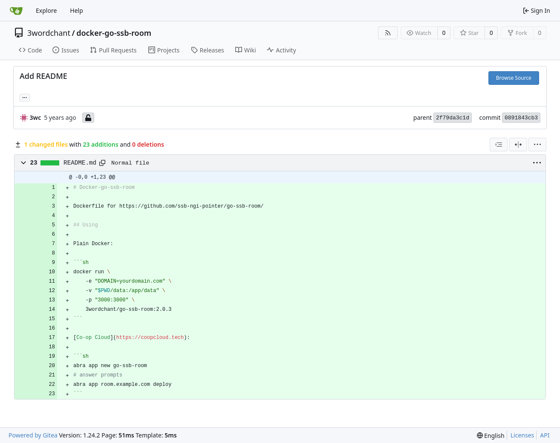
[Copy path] (102, 163)
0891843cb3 (521, 118)
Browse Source (513, 77)
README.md (80, 162)
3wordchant (48, 33)
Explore (46, 10)
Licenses (522, 435)
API (544, 435)
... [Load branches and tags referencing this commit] (24, 97)
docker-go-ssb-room (113, 33)
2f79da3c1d (452, 118)
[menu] (537, 144)
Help (76, 10)
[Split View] (518, 144)
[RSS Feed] (388, 32)
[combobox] (499, 144)
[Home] (16, 10)
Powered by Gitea (33, 435)
